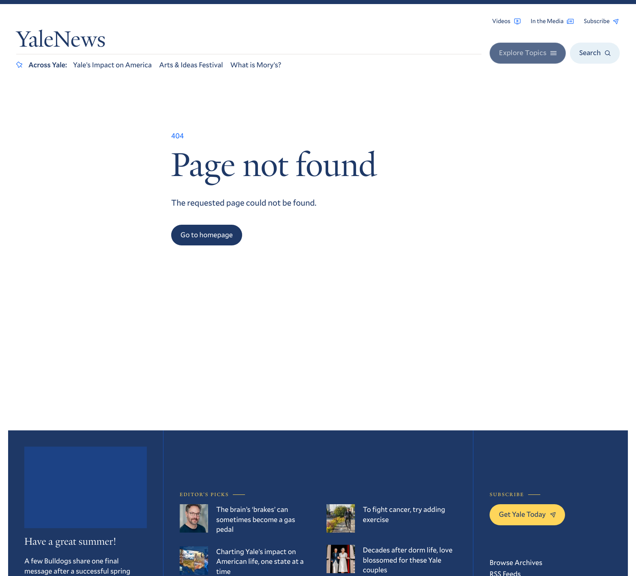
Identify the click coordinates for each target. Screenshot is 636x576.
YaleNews (60, 41)
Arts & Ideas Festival (191, 64)
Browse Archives (516, 562)
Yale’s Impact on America (112, 64)
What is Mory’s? (255, 64)
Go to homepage (206, 234)
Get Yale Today (527, 514)
